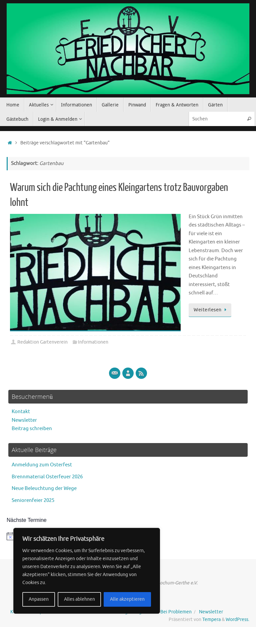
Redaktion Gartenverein (42, 342)
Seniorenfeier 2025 (33, 500)
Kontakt (21, 411)
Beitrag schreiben (32, 428)
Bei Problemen (176, 612)
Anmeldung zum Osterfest (42, 465)
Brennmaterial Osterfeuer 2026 (47, 477)
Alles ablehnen (79, 599)
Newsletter (24, 420)
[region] (86, 571)
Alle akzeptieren (127, 599)
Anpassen (39, 599)
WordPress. (237, 619)
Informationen (93, 342)
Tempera (211, 619)
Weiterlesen (211, 310)
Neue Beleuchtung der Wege (44, 488)
